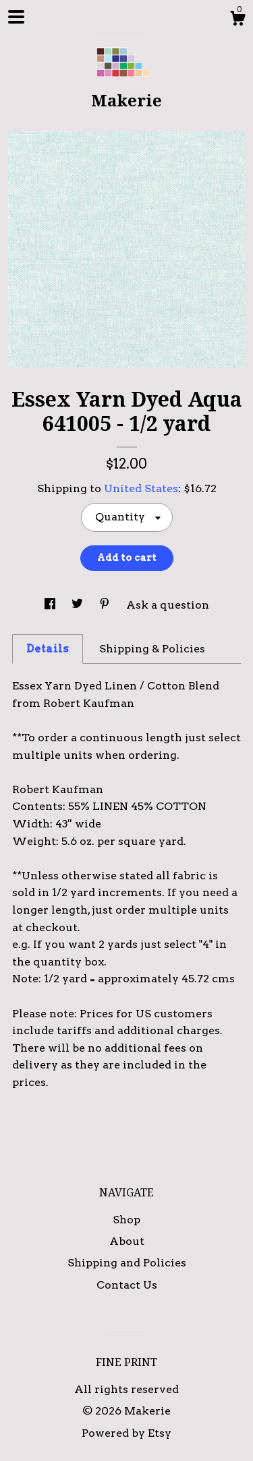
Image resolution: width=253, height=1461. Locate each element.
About (126, 1241)
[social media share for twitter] (79, 605)
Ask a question (167, 605)
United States (141, 488)
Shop (126, 1219)
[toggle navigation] (16, 17)
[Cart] (237, 20)
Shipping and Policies (126, 1262)
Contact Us (126, 1285)
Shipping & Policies (152, 648)
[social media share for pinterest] (106, 605)
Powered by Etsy (126, 1433)
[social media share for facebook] (51, 605)
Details (47, 648)
